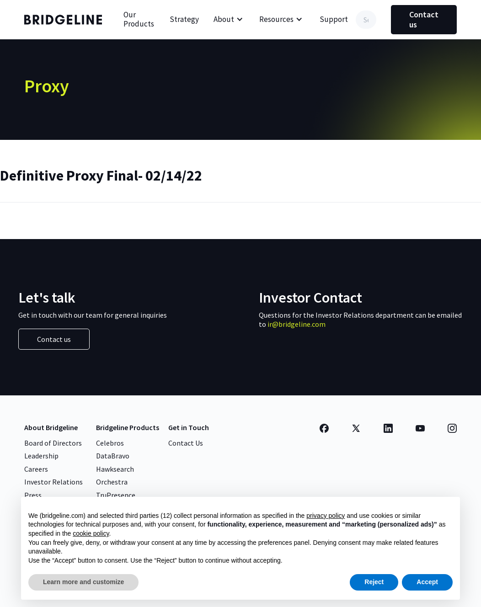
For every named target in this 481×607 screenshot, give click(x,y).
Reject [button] (374, 582)
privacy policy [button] (325, 515)
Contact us (423, 19)
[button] (228, 19)
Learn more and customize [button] (83, 582)
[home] (65, 20)
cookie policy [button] (91, 533)
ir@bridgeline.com (296, 324)
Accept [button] (427, 582)
